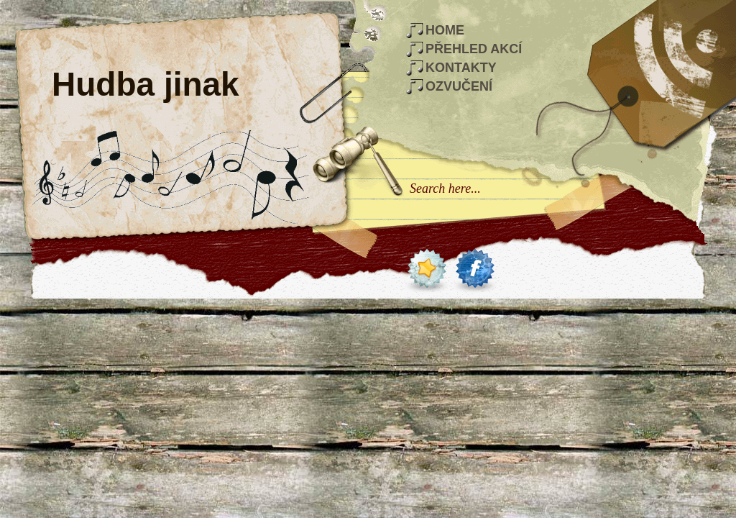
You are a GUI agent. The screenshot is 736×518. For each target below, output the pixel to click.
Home (445, 30)
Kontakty (461, 67)
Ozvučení (459, 86)
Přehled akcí (474, 49)
